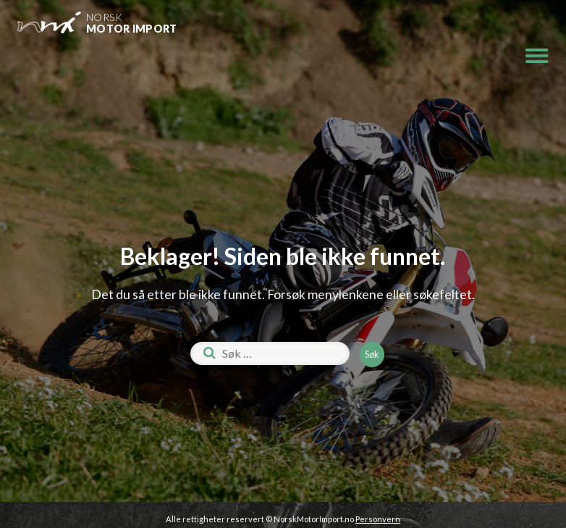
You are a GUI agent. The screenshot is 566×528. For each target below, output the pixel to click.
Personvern (377, 519)
